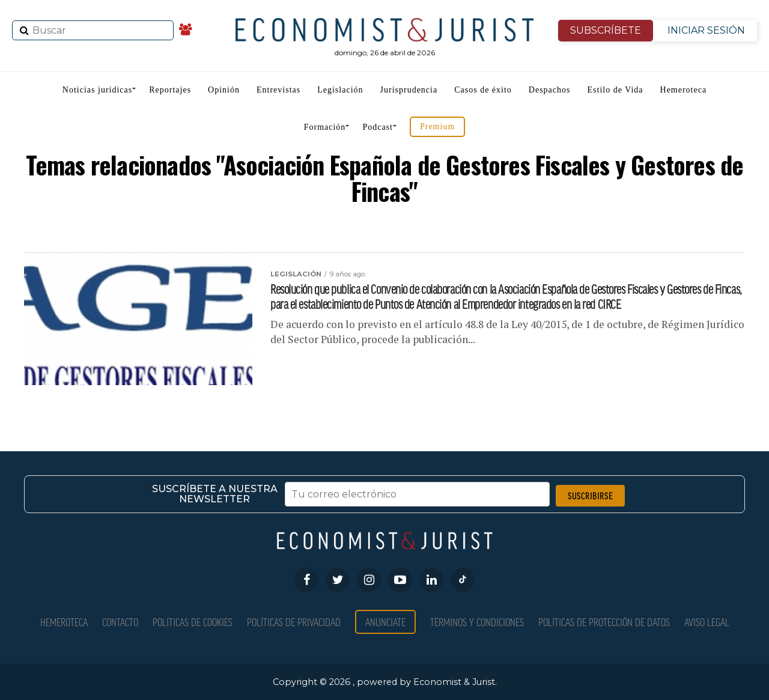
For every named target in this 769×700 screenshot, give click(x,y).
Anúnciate (385, 621)
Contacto (120, 621)
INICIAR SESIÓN (706, 30)
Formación (325, 127)
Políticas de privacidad (294, 621)
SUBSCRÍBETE (605, 30)
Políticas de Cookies (193, 621)
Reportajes (170, 89)
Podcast (377, 127)
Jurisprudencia (409, 89)
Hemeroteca (683, 89)
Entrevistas (278, 89)
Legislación (340, 89)
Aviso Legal (706, 621)
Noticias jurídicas (97, 89)
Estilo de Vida (615, 89)
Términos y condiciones (477, 621)
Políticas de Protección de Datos (604, 621)
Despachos (550, 89)
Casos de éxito (483, 89)
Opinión (224, 89)
